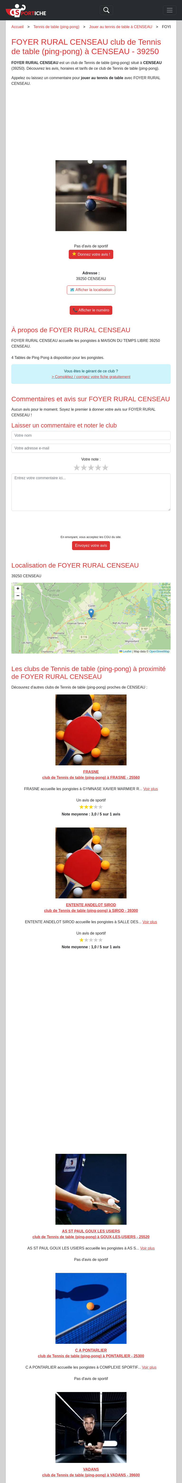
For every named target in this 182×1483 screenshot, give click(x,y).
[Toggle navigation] (169, 10)
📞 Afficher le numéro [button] (91, 310)
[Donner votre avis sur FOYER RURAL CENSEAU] (91, 254)
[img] (91, 603)
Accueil (17, 27)
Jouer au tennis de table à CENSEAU (120, 27)
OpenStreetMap (159, 637)
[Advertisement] (91, 123)
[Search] (106, 10)
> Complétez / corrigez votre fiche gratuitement (91, 377)
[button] (91, 599)
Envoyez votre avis (91, 531)
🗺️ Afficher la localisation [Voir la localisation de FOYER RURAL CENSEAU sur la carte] (91, 290)
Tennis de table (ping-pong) (56, 27)
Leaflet (125, 637)
